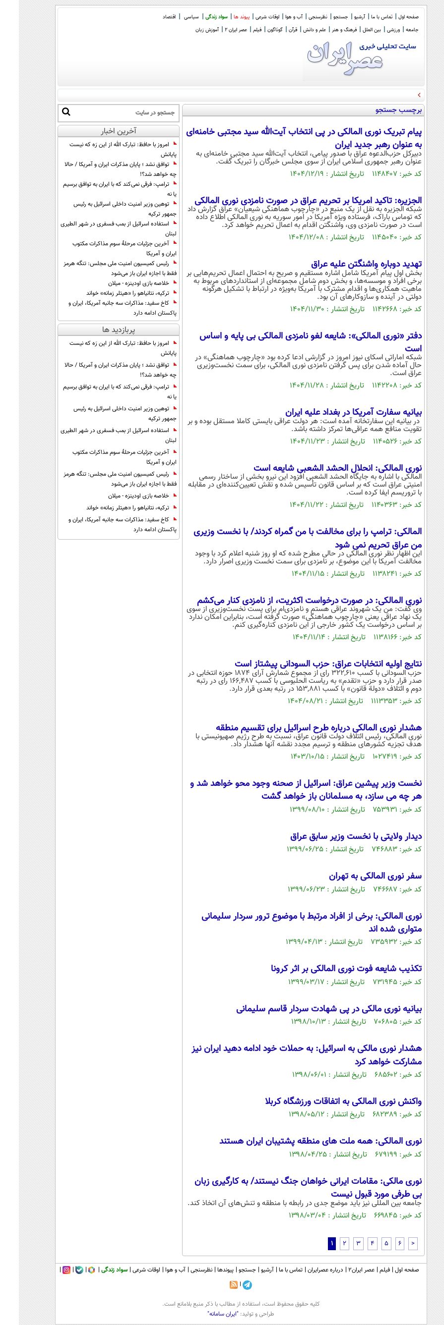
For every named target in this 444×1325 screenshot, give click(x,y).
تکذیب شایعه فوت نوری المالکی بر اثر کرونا (327, 969)
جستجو (322, 17)
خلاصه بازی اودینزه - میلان (123, 283)
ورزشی (374, 30)
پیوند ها (223, 17)
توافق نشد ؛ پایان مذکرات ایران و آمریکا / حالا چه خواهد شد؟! (102, 169)
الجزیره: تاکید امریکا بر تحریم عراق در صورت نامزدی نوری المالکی (289, 201)
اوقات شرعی (248, 17)
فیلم (238, 30)
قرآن (274, 30)
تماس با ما (363, 17)
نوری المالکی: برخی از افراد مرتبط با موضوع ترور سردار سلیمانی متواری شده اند (293, 923)
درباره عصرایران (306, 1270)
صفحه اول (390, 17)
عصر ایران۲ (342, 1270)
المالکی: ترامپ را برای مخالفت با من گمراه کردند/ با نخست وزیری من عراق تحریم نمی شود (289, 538)
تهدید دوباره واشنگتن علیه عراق (347, 265)
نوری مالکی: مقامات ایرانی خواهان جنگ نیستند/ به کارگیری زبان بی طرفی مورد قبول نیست (289, 1188)
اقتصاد (150, 17)
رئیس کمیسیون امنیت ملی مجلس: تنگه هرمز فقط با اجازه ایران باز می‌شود (101, 268)
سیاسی (172, 17)
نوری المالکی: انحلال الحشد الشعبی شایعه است (319, 469)
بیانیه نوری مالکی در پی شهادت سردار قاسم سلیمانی (310, 1009)
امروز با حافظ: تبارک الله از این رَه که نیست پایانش (104, 149)
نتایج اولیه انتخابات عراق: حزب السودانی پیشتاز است (309, 664)
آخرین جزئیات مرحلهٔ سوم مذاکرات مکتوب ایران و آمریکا (106, 248)
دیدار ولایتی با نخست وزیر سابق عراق (337, 837)
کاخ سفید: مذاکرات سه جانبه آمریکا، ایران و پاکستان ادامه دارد (104, 308)
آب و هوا (275, 17)
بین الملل (353, 30)
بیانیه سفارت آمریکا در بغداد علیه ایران (334, 413)
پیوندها (206, 1270)
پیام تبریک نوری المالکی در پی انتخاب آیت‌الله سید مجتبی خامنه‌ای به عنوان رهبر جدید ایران (285, 138)
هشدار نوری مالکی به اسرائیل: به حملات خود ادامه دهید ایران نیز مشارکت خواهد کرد (288, 1055)
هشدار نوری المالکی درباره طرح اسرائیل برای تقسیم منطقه (300, 728)
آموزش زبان (188, 30)
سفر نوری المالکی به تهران (356, 876)
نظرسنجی (299, 17)
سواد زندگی (198, 17)
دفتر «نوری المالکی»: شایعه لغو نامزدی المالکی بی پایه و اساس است (292, 343)
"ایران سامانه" (204, 1314)
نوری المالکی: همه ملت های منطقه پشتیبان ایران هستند (301, 1142)
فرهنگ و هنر (325, 30)
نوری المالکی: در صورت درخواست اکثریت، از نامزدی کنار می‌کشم (290, 601)
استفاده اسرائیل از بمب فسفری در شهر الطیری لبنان (100, 229)
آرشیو (340, 17)
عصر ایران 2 (217, 30)
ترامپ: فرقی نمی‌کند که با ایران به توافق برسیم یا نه (101, 189)
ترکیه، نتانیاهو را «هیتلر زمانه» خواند (112, 293)
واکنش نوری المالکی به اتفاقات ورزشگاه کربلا (324, 1102)
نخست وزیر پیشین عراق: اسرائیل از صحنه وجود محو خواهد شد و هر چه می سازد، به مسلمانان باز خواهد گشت (287, 790)
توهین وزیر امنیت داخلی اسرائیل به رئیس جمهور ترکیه (106, 209)
